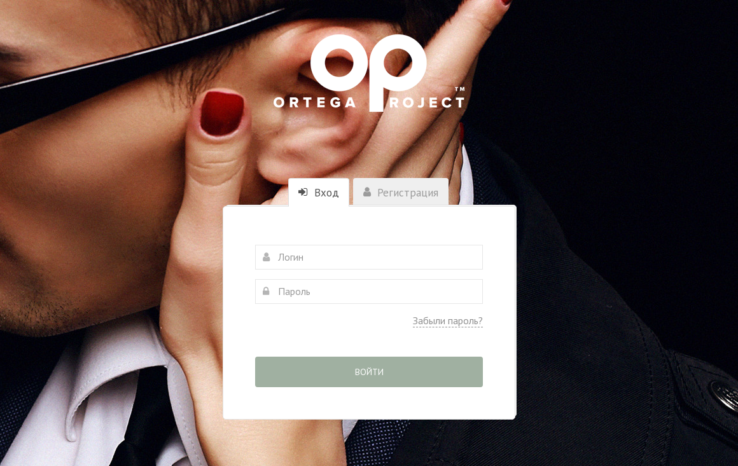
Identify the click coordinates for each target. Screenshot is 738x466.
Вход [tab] (318, 193)
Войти (369, 372)
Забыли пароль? (448, 320)
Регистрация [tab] (400, 193)
